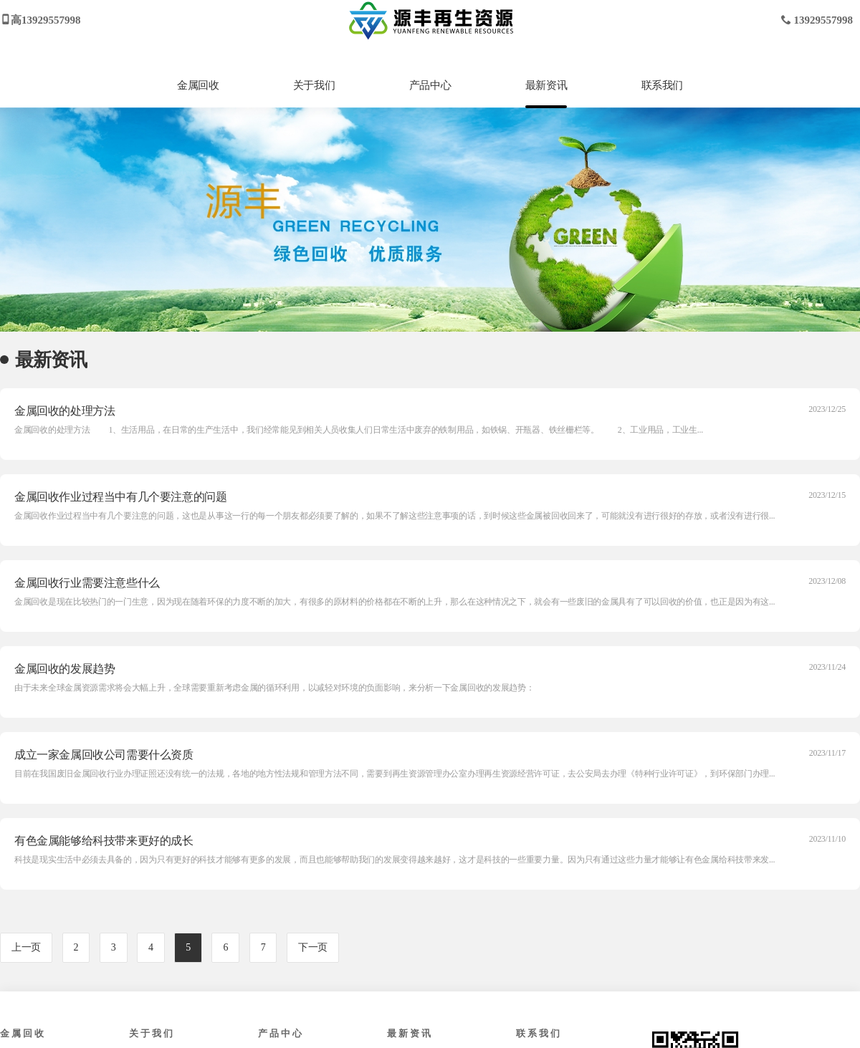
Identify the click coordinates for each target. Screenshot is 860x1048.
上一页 (26, 947)
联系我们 (662, 85)
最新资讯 (546, 85)
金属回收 (198, 85)
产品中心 (430, 85)
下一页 (313, 947)
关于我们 (314, 85)
